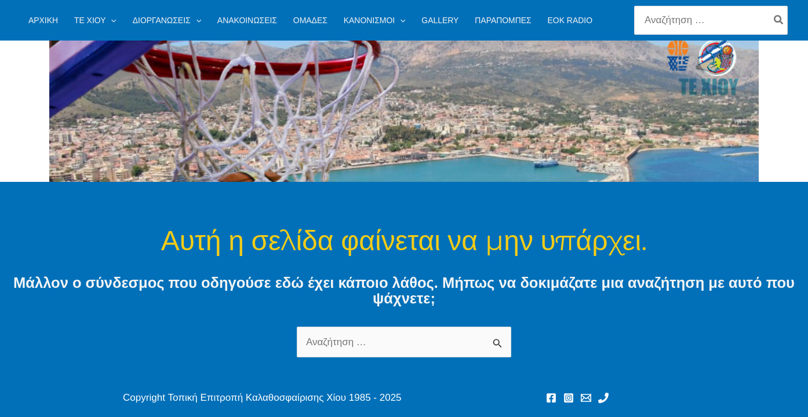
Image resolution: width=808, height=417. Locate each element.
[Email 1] (586, 398)
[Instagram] (568, 398)
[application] (110, 20)
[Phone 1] (603, 398)
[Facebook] (551, 398)
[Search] (779, 20)
